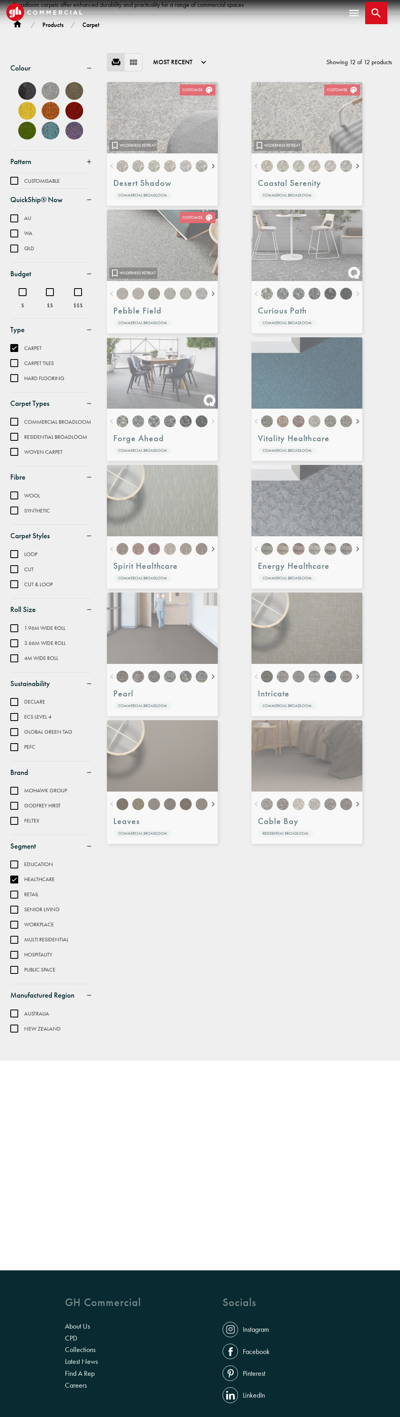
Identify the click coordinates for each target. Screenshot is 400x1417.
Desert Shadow (142, 240)
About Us (77, 1326)
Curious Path (282, 367)
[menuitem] (51, 125)
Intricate (274, 750)
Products (53, 82)
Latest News (81, 1361)
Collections (80, 1349)
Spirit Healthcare (145, 623)
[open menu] (354, 13)
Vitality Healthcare (294, 495)
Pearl (123, 750)
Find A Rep (80, 1373)
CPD (71, 1338)
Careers (76, 1385)
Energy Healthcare (294, 623)
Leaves (126, 878)
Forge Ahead (138, 495)
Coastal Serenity (289, 240)
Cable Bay (278, 878)
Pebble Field (137, 367)
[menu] (125, 119)
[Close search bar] (376, 13)
